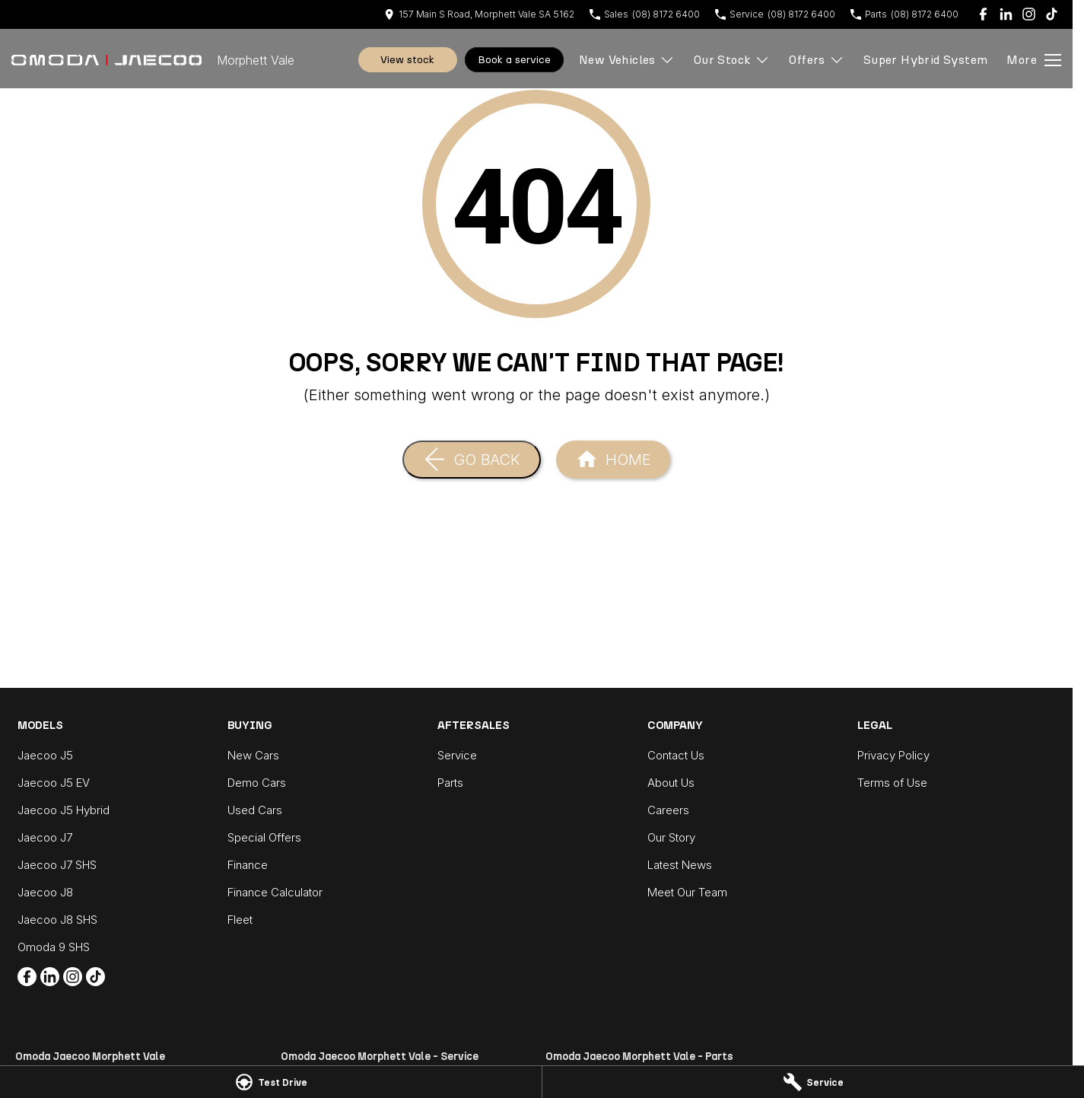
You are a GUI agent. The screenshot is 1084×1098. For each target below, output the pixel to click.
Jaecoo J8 (45, 892)
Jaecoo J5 (45, 755)
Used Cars (254, 810)
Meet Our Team (687, 892)
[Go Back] (471, 460)
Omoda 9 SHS (53, 947)
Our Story (671, 837)
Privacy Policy (893, 755)
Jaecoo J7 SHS (57, 865)
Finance (247, 865)
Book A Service (514, 59)
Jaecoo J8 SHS (57, 919)
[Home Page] (106, 60)
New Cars (253, 755)
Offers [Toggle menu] (816, 60)
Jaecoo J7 (44, 837)
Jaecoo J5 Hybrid (63, 810)
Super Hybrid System (925, 60)
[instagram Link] (1028, 14)
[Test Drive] (271, 1082)
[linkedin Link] (1006, 14)
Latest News (679, 865)
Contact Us (675, 755)
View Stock (407, 59)
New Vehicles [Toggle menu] (627, 60)
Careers (668, 810)
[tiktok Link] (1051, 14)
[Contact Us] (479, 14)
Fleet (240, 919)
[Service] (813, 1082)
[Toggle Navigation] (1033, 60)
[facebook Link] (983, 14)
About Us (671, 782)
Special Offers (264, 837)
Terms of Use (892, 782)
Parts (450, 782)
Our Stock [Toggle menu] (732, 60)
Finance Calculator (275, 892)
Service (457, 755)
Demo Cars (256, 782)
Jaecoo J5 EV (53, 782)
